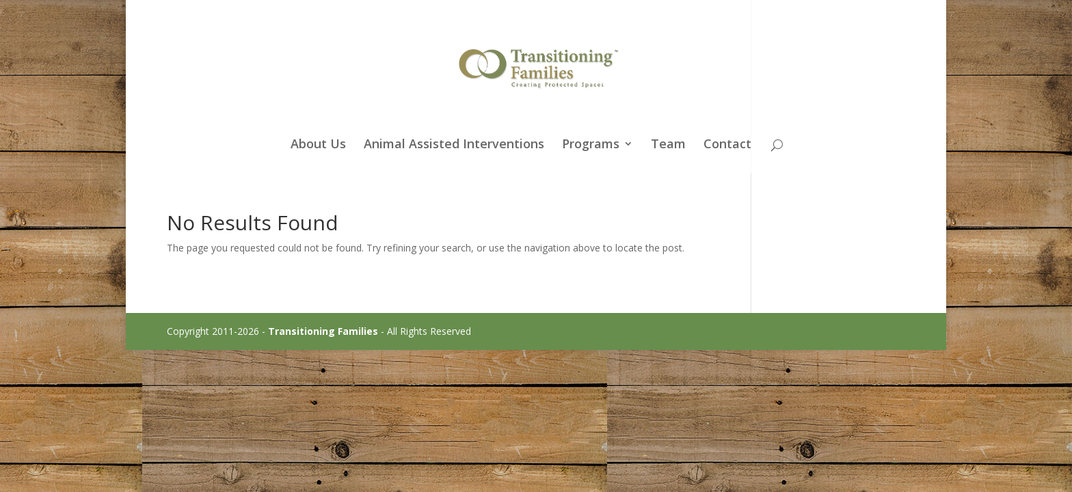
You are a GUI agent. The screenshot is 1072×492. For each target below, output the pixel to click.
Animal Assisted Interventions (454, 145)
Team (668, 145)
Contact (727, 145)
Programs (590, 145)
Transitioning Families (323, 331)
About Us (318, 145)
